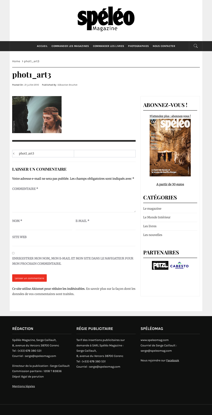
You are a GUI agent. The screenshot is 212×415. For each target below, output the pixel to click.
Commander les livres (108, 46)
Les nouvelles (152, 235)
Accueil (42, 46)
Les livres (150, 226)
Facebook (172, 360)
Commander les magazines (70, 46)
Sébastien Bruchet (67, 84)
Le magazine (152, 208)
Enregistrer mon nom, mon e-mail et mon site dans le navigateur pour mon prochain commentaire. (72, 261)
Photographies (138, 46)
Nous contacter (164, 46)
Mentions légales (23, 386)
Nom (17, 221)
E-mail (82, 221)
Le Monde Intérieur (157, 217)
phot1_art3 (26, 153)
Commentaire (25, 189)
